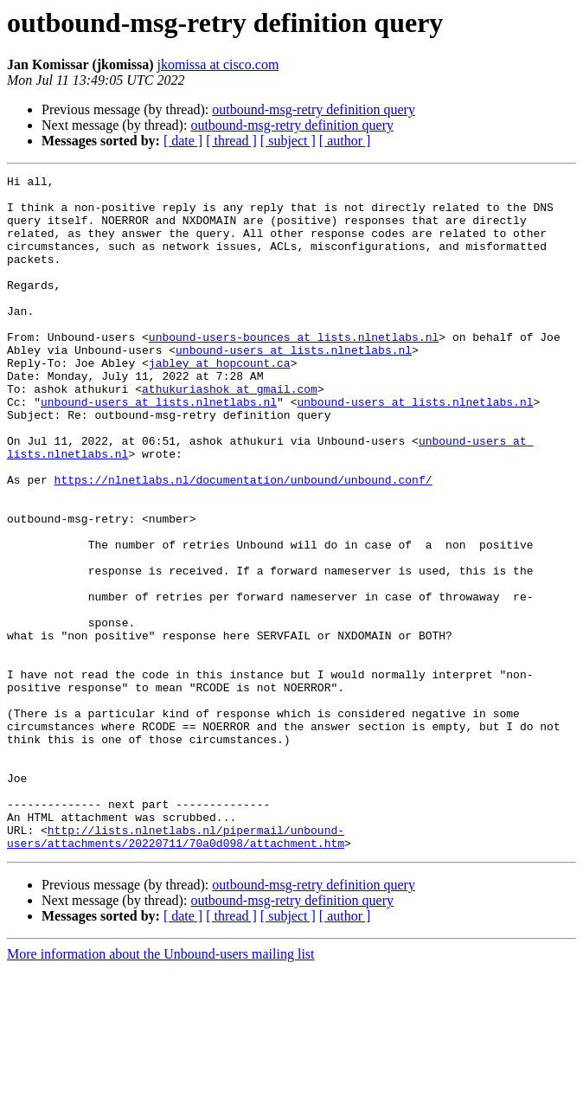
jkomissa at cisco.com (218, 64)
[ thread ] (231, 140)
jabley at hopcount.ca (220, 401)
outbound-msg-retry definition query (313, 109)
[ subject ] (288, 140)
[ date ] (182, 140)
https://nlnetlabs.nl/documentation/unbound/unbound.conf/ (243, 541)
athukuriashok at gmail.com (229, 432)
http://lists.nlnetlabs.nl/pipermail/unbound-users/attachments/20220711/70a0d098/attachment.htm (175, 969)
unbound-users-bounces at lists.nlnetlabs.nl (294, 370)
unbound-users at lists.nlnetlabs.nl (294, 386)
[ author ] (345, 140)
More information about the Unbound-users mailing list (161, 1089)
